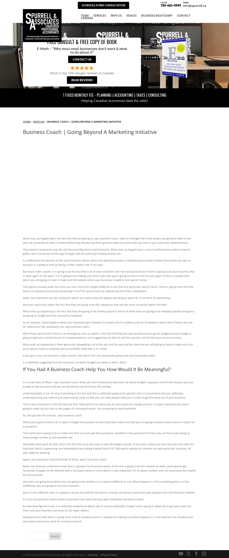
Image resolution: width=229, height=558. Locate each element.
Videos (131, 14)
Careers (87, 16)
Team (85, 14)
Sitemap (92, 553)
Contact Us (82, 57)
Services (99, 14)
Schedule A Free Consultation (103, 5)
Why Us (116, 14)
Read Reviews (82, 78)
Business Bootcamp (156, 14)
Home (27, 120)
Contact (183, 14)
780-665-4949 (170, 4)
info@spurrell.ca (194, 6)
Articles (39, 120)
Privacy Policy (109, 553)
